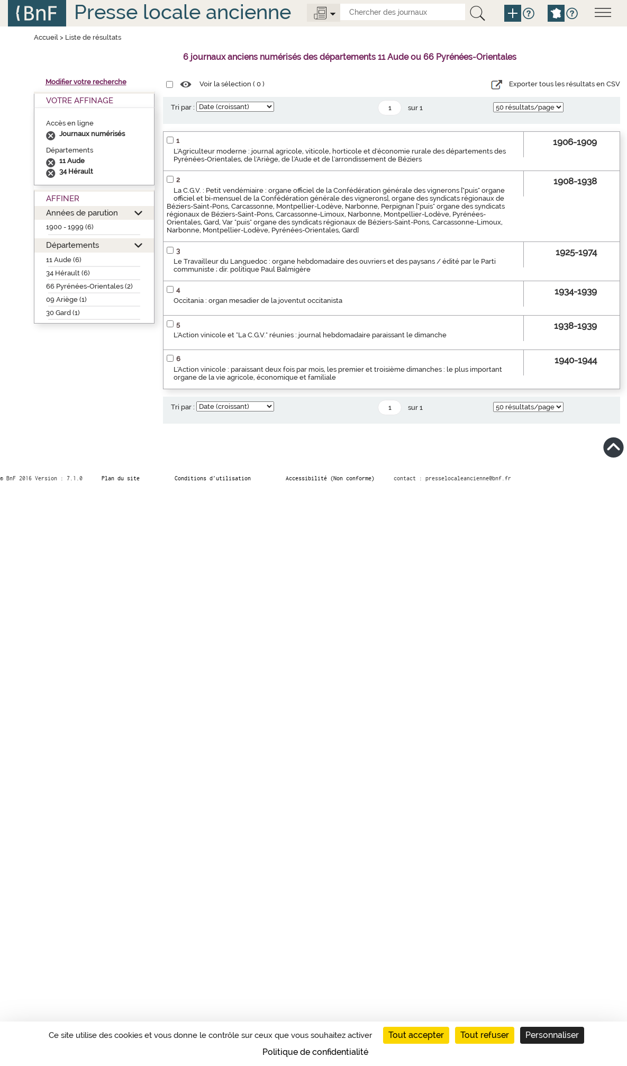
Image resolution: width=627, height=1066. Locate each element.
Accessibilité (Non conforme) (330, 478)
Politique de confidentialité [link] (315, 1052)
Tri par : (183, 107)
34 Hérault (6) (68, 273)
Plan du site (121, 478)
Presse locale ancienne (182, 12)
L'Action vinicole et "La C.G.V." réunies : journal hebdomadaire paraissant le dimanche (310, 335)
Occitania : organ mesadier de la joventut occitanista (258, 300)
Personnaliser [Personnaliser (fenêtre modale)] (552, 1035)
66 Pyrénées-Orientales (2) (89, 286)
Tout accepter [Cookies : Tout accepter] (416, 1035)
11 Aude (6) (63, 260)
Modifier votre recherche (86, 82)
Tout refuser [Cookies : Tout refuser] (484, 1035)
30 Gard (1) (63, 313)
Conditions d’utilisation (213, 478)
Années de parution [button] (82, 212)
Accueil (46, 37)
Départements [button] (72, 244)
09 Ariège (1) (66, 299)
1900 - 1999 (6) (70, 227)
